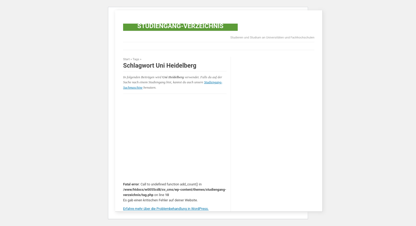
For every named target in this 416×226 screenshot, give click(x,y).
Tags (136, 59)
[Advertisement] (219, 46)
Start (126, 59)
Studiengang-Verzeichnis (180, 26)
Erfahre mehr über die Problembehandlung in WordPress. (166, 209)
